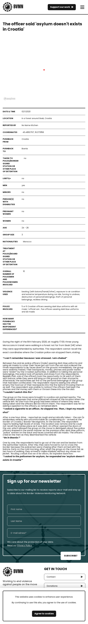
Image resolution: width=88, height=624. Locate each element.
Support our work (60, 7)
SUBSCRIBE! (70, 555)
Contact (51, 576)
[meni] (82, 7)
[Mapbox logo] (9, 98)
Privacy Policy (24, 545)
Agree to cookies (44, 613)
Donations (52, 586)
